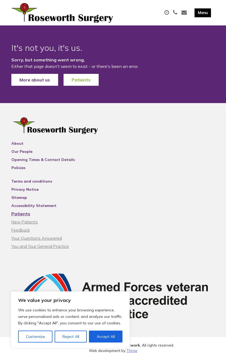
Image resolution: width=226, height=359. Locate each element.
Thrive (132, 350)
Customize (35, 336)
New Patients (24, 222)
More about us (34, 80)
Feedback (20, 230)
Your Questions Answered (36, 238)
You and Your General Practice (40, 246)
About (17, 143)
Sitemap (19, 197)
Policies (18, 167)
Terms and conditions (31, 181)
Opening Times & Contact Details (43, 159)
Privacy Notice (25, 189)
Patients (81, 80)
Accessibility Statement (34, 205)
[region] (70, 319)
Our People (21, 151)
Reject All (70, 336)
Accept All (106, 336)
